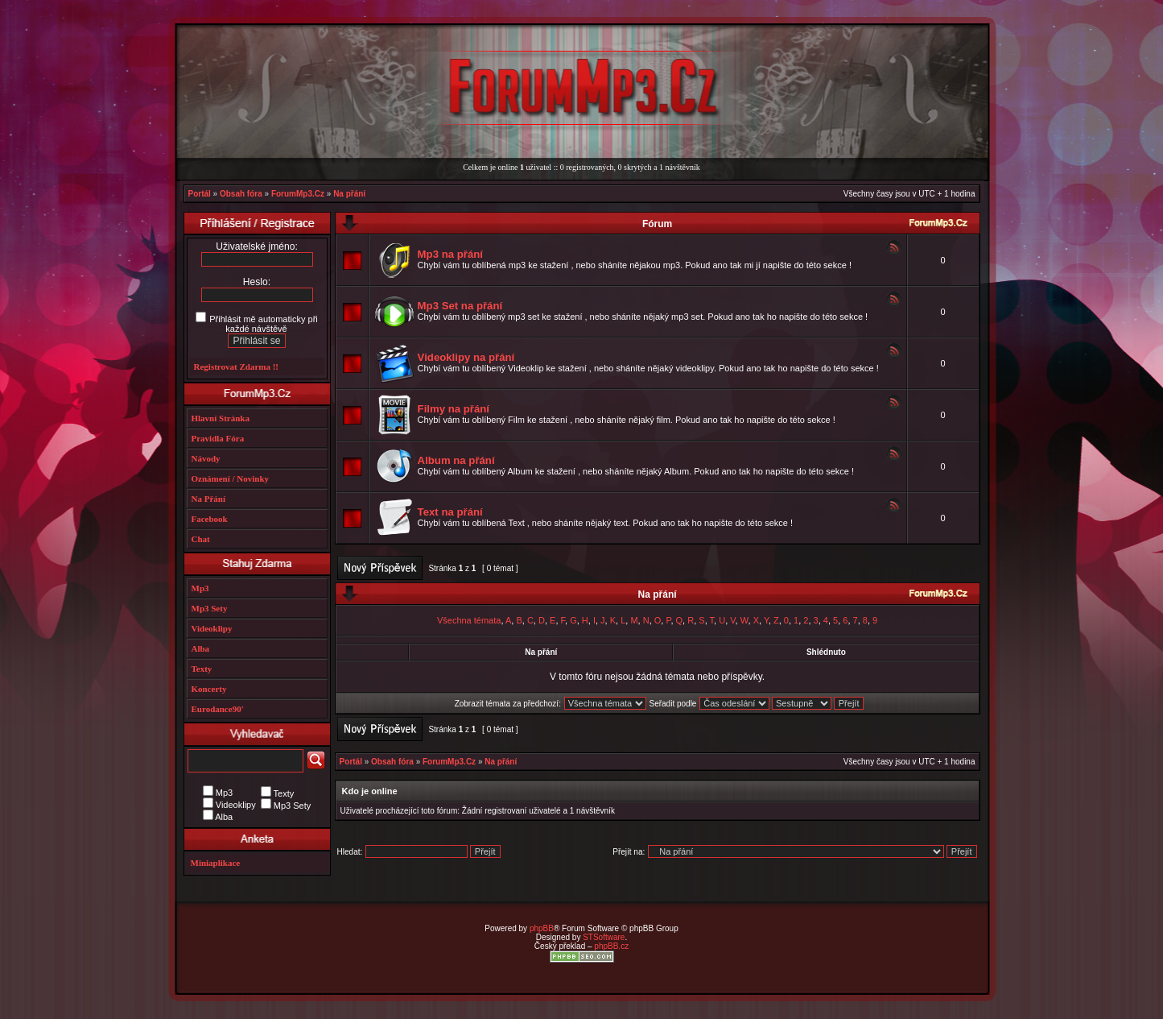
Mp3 (200, 588)
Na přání (349, 193)
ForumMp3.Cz (297, 193)
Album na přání (456, 460)
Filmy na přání (453, 409)
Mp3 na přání (450, 254)
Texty (202, 668)
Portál (199, 193)
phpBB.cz (611, 946)
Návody (206, 458)
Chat (201, 539)
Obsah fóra (241, 193)
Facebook (210, 519)
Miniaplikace (216, 863)
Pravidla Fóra (218, 438)
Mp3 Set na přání (460, 306)
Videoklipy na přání (466, 357)
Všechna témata (469, 620)
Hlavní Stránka (221, 418)
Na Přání (208, 498)
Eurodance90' (218, 709)
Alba (201, 648)
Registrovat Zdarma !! (236, 366)
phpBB (542, 928)
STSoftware (604, 937)
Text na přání (450, 512)
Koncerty (209, 689)
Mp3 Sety (210, 608)
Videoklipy (212, 628)
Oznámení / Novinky (231, 478)
